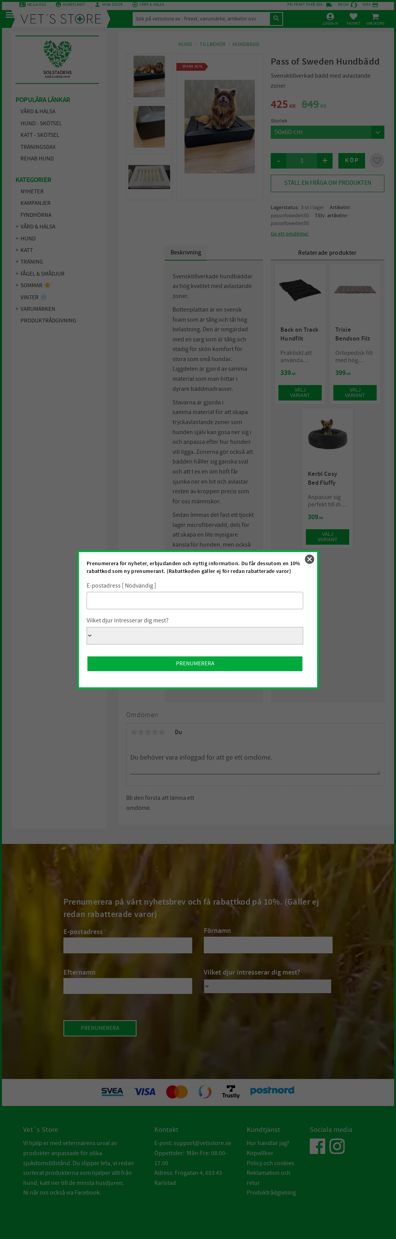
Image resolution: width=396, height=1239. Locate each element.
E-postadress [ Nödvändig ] (121, 586)
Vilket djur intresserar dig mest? (128, 620)
